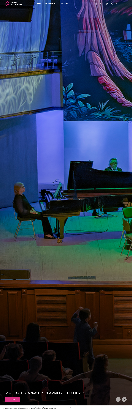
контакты (64, 3)
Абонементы (50, 3)
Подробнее (12, 399)
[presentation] (118, 399)
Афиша (38, 3)
